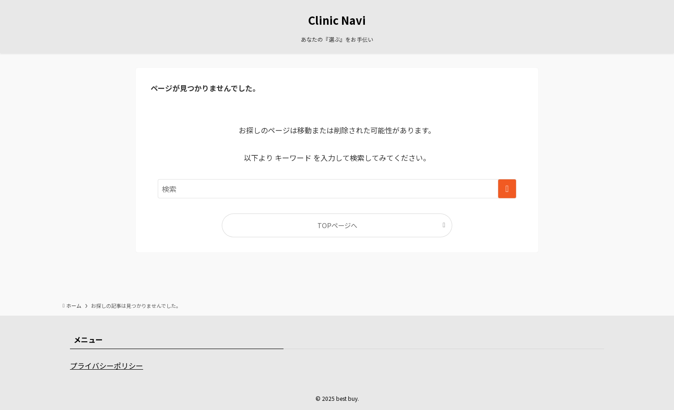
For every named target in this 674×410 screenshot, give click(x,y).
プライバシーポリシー (106, 365)
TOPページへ (337, 225)
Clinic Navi (337, 20)
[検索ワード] (337, 188)
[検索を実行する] (507, 188)
